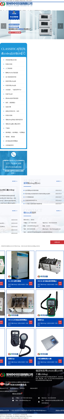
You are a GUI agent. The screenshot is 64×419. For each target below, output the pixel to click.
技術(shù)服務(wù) (5, 391)
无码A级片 (7, 418)
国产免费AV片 (24, 418)
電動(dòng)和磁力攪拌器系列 (14, 119)
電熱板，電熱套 (10, 136)
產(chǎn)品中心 (14, 388)
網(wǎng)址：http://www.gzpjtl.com (52, 229)
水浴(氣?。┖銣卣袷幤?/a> (13, 89)
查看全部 (57, 242)
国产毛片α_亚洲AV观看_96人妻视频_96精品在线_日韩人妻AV (16, 1)
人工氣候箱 (9, 68)
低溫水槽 (8, 107)
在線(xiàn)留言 (34, 388)
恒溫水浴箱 (9, 64)
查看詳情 (31, 283)
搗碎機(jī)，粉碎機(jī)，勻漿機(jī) (15, 132)
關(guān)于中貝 (4, 388)
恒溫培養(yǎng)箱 (11, 85)
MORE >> (14, 181)
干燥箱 (8, 128)
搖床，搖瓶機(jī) (10, 102)
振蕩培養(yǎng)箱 (11, 81)
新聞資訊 (22, 388)
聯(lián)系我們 (13, 391)
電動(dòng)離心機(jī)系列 (13, 124)
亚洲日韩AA (14, 418)
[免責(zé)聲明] (60, 410)
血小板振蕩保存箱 (11, 77)
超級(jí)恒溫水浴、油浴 (12, 111)
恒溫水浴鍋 (9, 115)
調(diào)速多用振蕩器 (12, 98)
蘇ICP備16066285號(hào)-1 (38, 410)
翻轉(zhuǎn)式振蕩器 (12, 72)
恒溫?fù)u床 (9, 94)
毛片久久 (2, 418)
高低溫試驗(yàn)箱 (11, 60)
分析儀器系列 (10, 145)
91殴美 (19, 418)
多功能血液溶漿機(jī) (12, 141)
